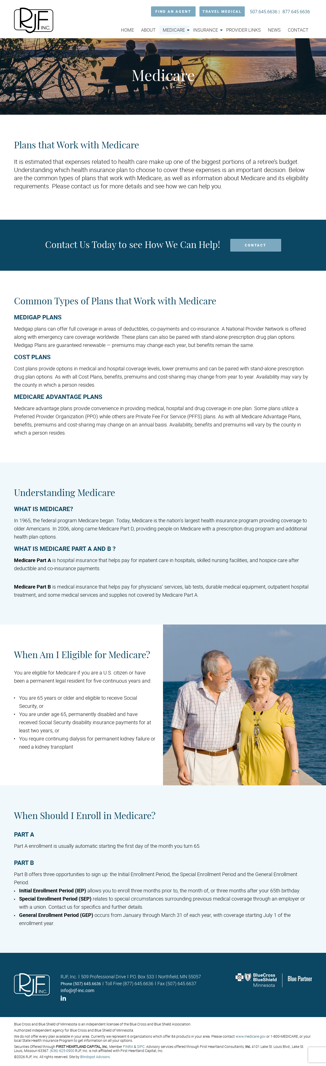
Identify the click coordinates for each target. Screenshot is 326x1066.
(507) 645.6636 (87, 983)
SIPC (141, 1046)
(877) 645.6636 (138, 983)
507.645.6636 (263, 11)
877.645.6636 (296, 11)
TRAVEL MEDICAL (222, 11)
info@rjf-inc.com (77, 990)
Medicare (174, 30)
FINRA (128, 1046)
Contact (298, 30)
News (274, 30)
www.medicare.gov (251, 1036)
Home (127, 30)
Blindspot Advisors (95, 1056)
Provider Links (243, 30)
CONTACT (255, 245)
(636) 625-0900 (62, 1050)
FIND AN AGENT (173, 11)
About (148, 30)
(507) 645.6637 (181, 983)
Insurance (205, 30)
